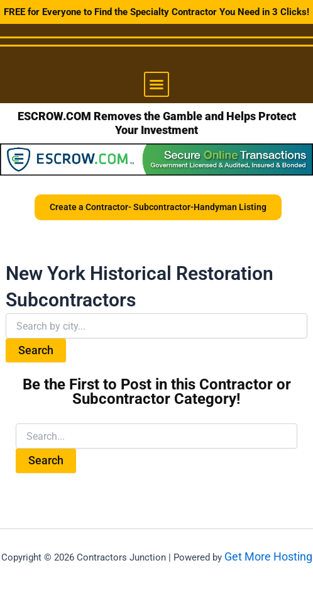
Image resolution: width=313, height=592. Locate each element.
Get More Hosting (268, 556)
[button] (156, 84)
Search (35, 350)
